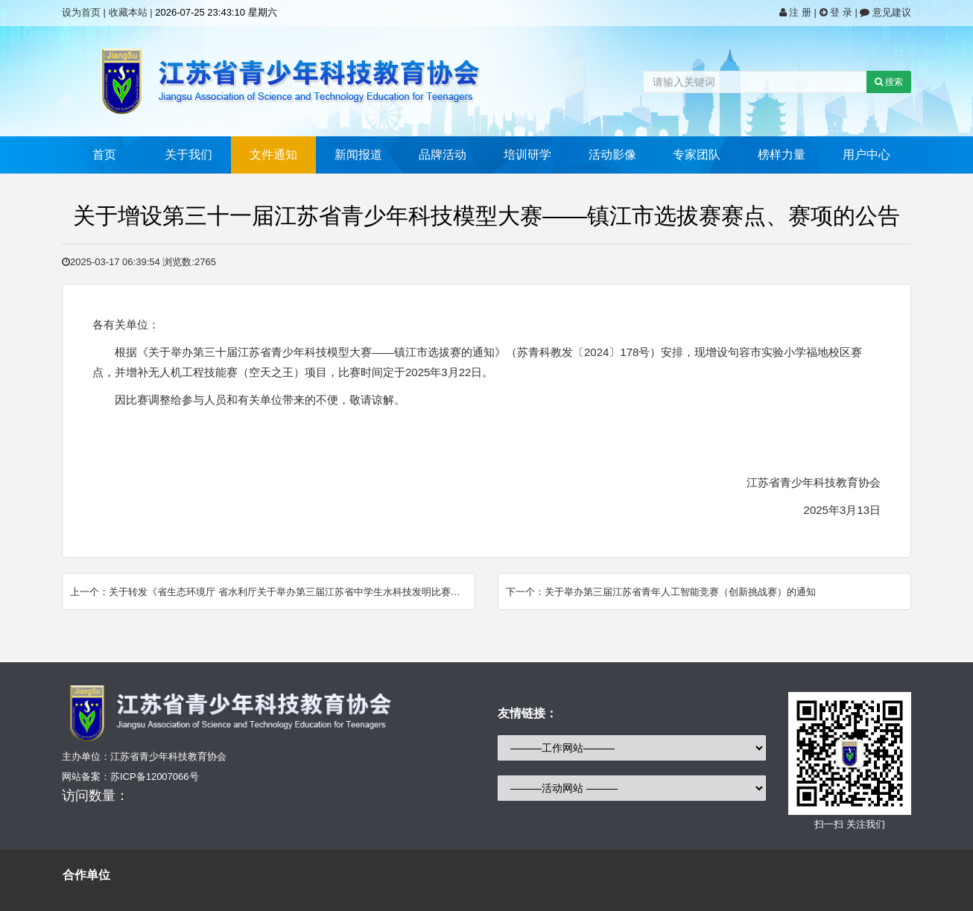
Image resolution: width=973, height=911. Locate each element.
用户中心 (866, 154)
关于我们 (188, 154)
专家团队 (696, 154)
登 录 (837, 12)
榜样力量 (781, 154)
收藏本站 (128, 12)
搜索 (889, 82)
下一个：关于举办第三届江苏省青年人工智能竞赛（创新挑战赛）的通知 (661, 591)
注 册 (796, 12)
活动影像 (612, 154)
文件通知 (273, 154)
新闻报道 (358, 154)
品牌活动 (442, 154)
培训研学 (527, 154)
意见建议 (885, 12)
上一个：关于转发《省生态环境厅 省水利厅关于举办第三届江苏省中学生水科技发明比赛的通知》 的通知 (272, 591)
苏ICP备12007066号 (154, 776)
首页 (104, 154)
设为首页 (81, 12)
